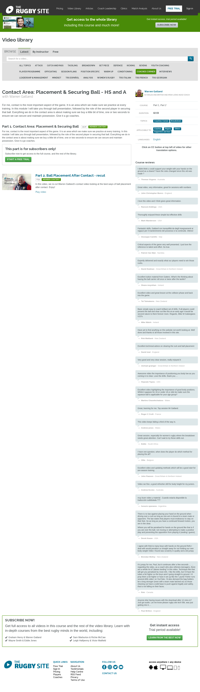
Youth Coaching (160, 65)
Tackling (73, 65)
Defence (118, 65)
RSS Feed (76, 674)
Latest (24, 51)
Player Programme (29, 72)
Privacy (74, 677)
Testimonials (76, 669)
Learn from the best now (164, 637)
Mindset (56, 78)
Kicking (131, 65)
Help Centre (76, 671)
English (157, 139)
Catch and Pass (55, 65)
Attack (39, 65)
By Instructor (41, 51)
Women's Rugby (106, 78)
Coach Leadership (107, 8)
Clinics (124, 8)
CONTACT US (109, 673)
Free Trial (174, 8)
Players (57, 674)
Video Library (74, 8)
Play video (40, 192)
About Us (156, 8)
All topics (25, 65)
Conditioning (125, 72)
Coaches (57, 677)
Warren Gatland (153, 91)
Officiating (50, 72)
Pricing (59, 8)
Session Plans (69, 72)
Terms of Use (76, 680)
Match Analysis (139, 8)
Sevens (143, 65)
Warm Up (108, 72)
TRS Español (72, 78)
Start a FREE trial (18, 159)
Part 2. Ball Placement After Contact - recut (70, 175)
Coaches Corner (146, 72)
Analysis (88, 78)
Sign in (189, 8)
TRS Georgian (159, 78)
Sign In (56, 669)
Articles (89, 8)
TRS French (141, 78)
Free (55, 51)
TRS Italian (125, 78)
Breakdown (88, 65)
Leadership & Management (33, 78)
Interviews (165, 72)
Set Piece (104, 65)
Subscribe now (166, 25)
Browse (10, 51)
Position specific (90, 72)
